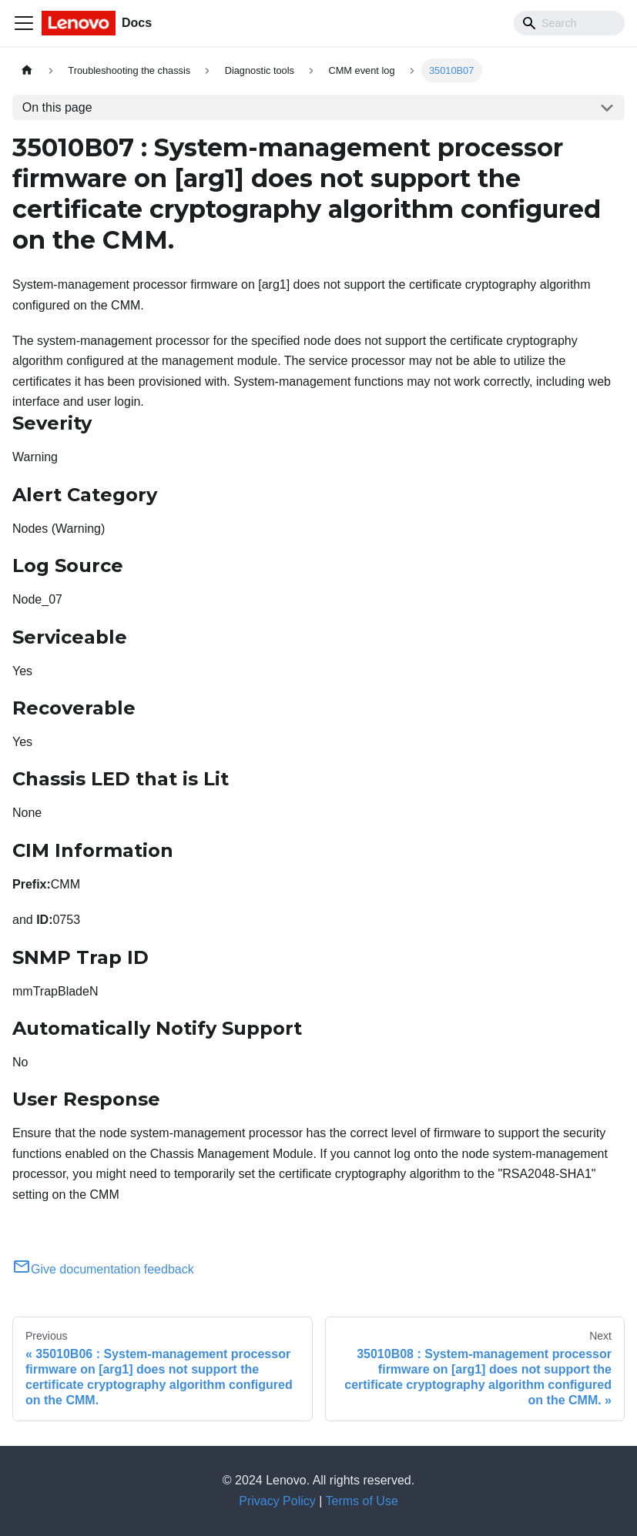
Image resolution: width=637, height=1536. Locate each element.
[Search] (569, 23)
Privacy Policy (277, 1501)
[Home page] (27, 70)
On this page (57, 107)
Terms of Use (362, 1501)
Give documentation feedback (103, 1269)
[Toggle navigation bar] (23, 23)
